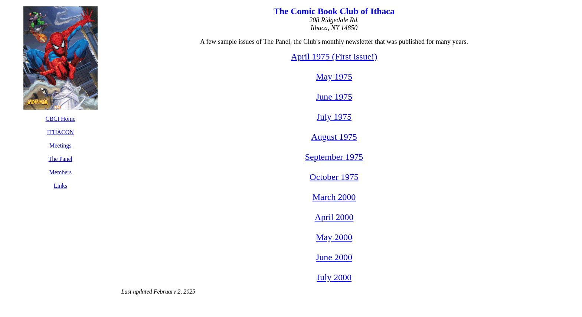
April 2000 (334, 217)
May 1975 (334, 76)
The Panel (60, 159)
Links (60, 185)
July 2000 (334, 277)
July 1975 (334, 117)
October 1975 (334, 177)
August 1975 (334, 137)
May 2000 (334, 237)
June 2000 (334, 257)
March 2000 (334, 197)
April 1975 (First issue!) (334, 56)
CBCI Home (60, 119)
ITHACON (60, 132)
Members (60, 172)
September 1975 (334, 157)
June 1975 (334, 96)
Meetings (60, 145)
